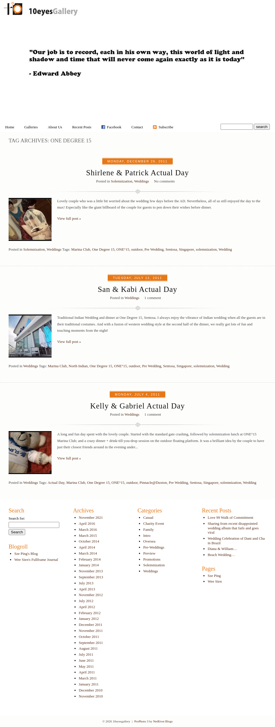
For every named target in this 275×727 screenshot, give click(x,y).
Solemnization (121, 181)
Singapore (186, 249)
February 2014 (90, 559)
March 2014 (88, 553)
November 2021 (91, 517)
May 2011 (86, 666)
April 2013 (87, 589)
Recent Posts (81, 127)
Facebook (114, 127)
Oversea (149, 541)
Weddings (141, 181)
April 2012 (87, 607)
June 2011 (86, 660)
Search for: (17, 518)
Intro (146, 535)
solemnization (206, 249)
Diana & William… (222, 549)
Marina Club (80, 249)
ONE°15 (122, 249)
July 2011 (86, 654)
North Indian (78, 366)
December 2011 (90, 624)
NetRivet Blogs (162, 721)
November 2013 (91, 571)
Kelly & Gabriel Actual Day (137, 406)
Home (9, 127)
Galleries (31, 127)
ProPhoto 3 (141, 721)
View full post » (69, 218)
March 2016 (88, 529)
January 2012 (89, 618)
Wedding (225, 249)
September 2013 (91, 577)
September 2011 (91, 642)
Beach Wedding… (221, 555)
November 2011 (91, 630)
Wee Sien (215, 581)
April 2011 (87, 672)
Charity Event (153, 523)
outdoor (137, 249)
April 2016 (87, 523)
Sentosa (171, 249)
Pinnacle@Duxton (153, 482)
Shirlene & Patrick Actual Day (137, 172)
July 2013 (86, 583)
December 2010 (91, 690)
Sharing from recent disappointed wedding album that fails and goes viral (233, 528)
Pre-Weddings (153, 547)
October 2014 (89, 541)
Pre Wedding (154, 249)
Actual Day (56, 482)
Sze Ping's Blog (26, 553)
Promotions (151, 559)
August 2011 (88, 648)
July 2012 (86, 601)
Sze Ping (214, 575)
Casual (148, 517)
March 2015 (88, 535)
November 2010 (91, 696)
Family (148, 529)
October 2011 (89, 636)
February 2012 (90, 613)
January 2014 (89, 565)
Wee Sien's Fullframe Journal (36, 559)
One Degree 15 (103, 249)
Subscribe (166, 127)
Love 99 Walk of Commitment (230, 517)
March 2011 (88, 678)
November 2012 (91, 595)
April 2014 (87, 547)
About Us (55, 127)
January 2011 (89, 684)
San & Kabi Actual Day (137, 289)
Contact (137, 127)
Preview (149, 553)
